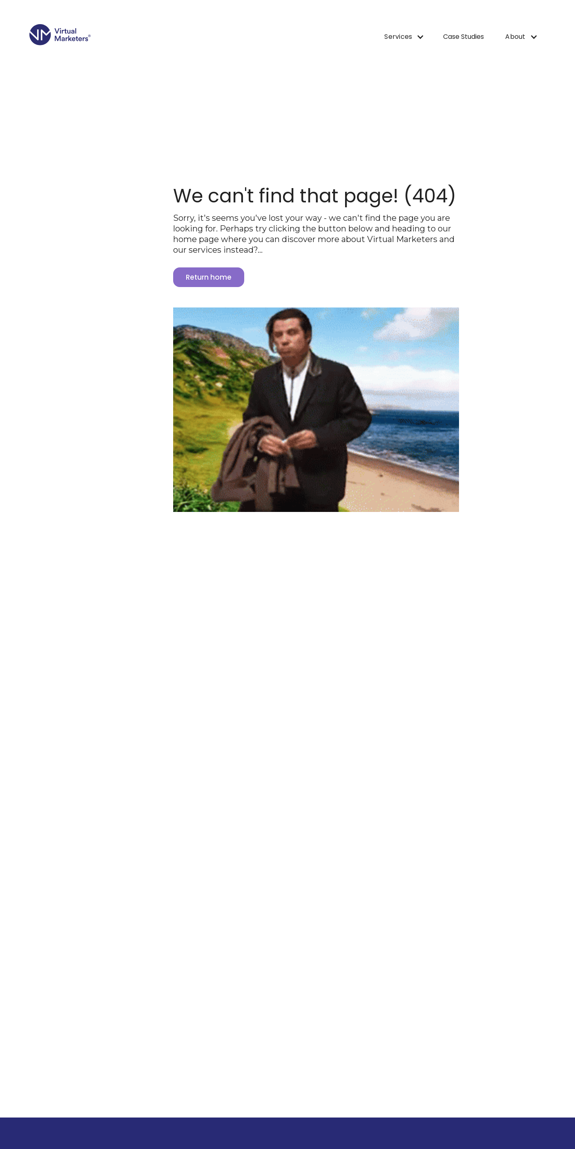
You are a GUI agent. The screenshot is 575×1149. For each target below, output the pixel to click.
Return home (209, 277)
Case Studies (463, 36)
